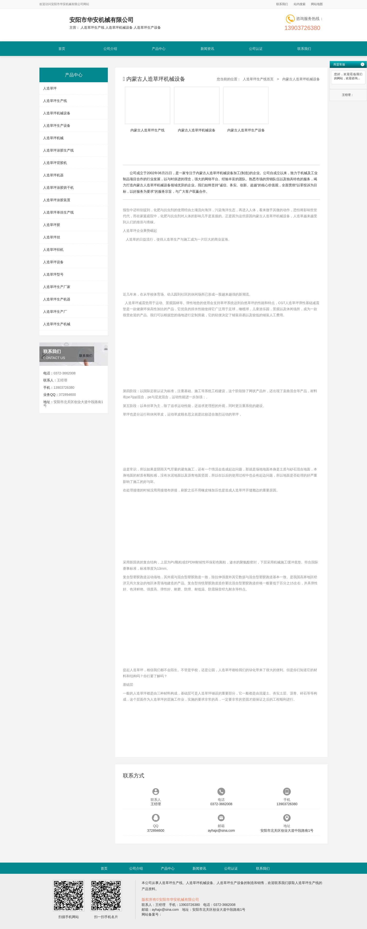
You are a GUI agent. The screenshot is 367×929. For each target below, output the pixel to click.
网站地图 (317, 4)
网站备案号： (152, 914)
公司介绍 (110, 49)
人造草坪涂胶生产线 (58, 150)
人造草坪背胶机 (55, 163)
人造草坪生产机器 (56, 299)
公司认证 (256, 49)
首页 (61, 49)
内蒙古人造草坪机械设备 (301, 79)
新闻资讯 (207, 49)
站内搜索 (299, 4)
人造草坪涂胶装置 (56, 200)
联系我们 (282, 4)
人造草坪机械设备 (56, 113)
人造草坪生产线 (55, 101)
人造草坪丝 (51, 237)
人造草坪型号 (53, 274)
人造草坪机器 (53, 175)
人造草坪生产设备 (56, 125)
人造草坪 (50, 88)
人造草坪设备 (53, 262)
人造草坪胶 (51, 225)
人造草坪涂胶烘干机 (58, 187)
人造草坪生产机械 (56, 324)
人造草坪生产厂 (55, 312)
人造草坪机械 (53, 138)
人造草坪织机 (53, 250)
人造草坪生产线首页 (258, 79)
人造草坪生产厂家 (56, 287)
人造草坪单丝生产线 (58, 212)
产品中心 (158, 49)
